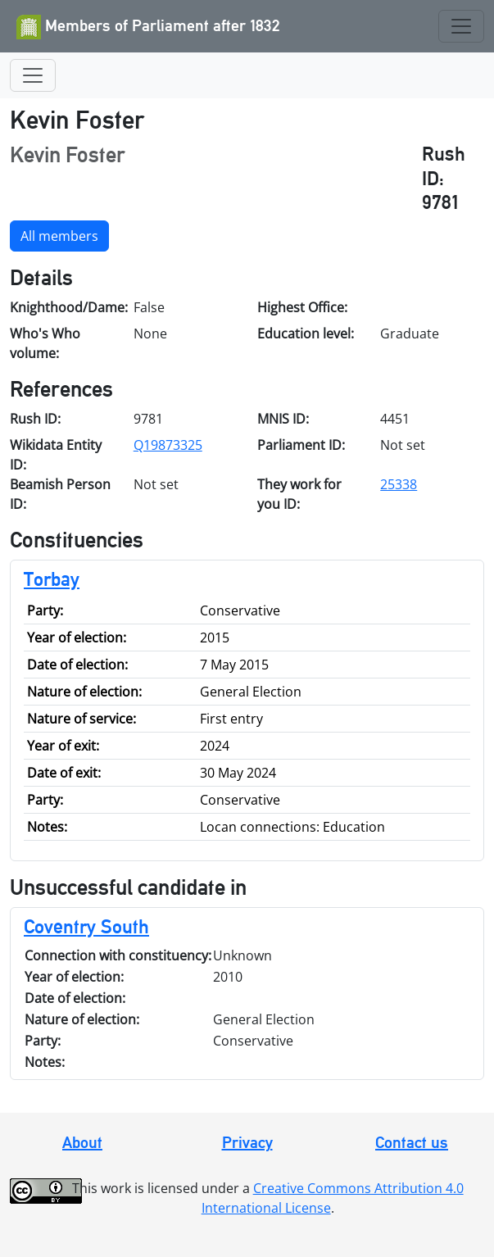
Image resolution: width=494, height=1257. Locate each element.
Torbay (51, 579)
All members (59, 236)
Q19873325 (168, 445)
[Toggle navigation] (461, 26)
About (82, 1142)
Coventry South (86, 926)
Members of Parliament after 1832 (148, 27)
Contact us (411, 1142)
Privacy (247, 1142)
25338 (398, 484)
